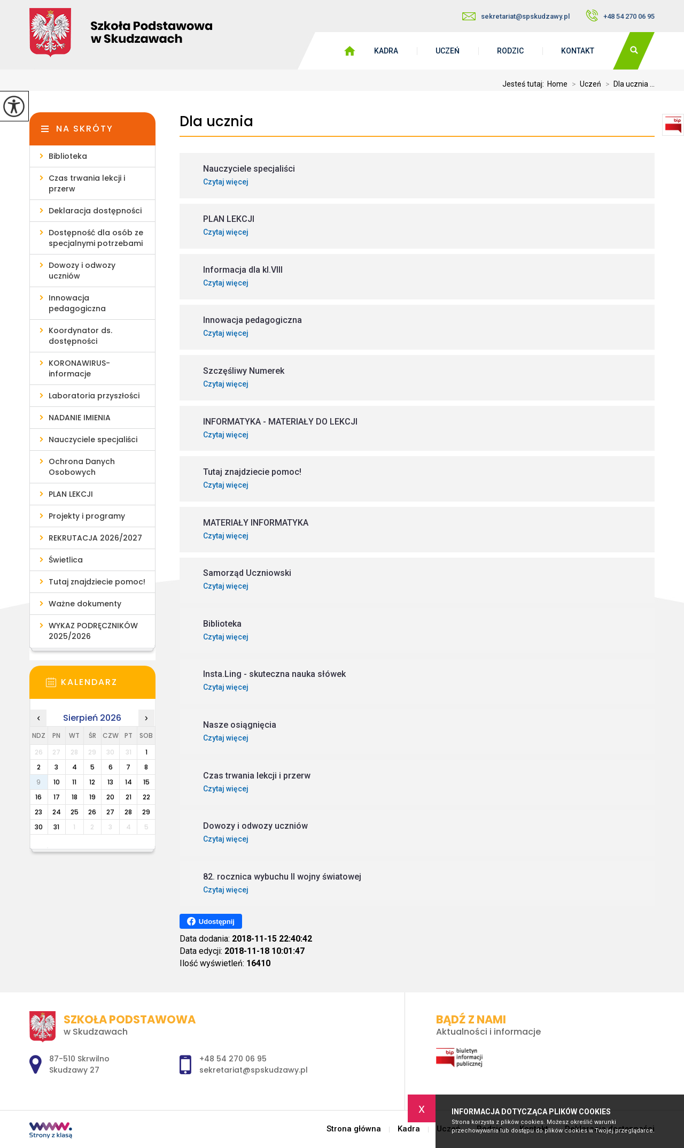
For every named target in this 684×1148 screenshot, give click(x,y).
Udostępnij (211, 921)
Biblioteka (68, 156)
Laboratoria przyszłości (94, 395)
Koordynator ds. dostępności (80, 335)
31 (56, 826)
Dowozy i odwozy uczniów (82, 270)
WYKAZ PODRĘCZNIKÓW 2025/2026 (93, 631)
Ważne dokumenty (85, 603)
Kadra (386, 51)
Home (557, 84)
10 (56, 782)
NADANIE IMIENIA (80, 417)
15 (146, 782)
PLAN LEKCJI (71, 494)
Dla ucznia (216, 121)
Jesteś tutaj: (524, 84)
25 (75, 811)
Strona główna (354, 1129)
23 (38, 811)
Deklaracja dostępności (95, 210)
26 (92, 811)
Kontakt (577, 51)
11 (74, 782)
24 (56, 811)
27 (110, 811)
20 (110, 797)
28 (128, 811)
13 (110, 782)
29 (146, 811)
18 (74, 797)
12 (92, 782)
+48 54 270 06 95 (620, 15)
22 (146, 797)
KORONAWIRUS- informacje (79, 368)
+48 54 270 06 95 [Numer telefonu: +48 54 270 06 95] (233, 1058)
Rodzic (510, 51)
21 (128, 797)
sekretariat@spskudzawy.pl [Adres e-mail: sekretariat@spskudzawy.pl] (253, 1070)
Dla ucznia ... (628, 84)
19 (92, 797)
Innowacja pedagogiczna (77, 303)
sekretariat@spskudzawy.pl (516, 16)
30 (39, 826)
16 (38, 797)
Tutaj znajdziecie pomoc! (97, 581)
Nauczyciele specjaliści (93, 439)
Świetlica (66, 559)
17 (56, 797)
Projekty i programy (87, 516)
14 (128, 782)
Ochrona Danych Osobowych (82, 466)
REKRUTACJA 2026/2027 (95, 538)
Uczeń (448, 51)
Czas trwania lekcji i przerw (87, 183)
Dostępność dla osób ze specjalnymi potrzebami (96, 238)
